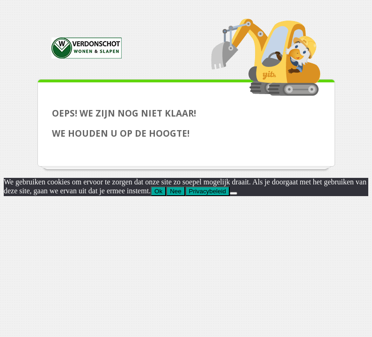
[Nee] (233, 193)
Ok (158, 191)
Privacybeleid (207, 191)
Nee (175, 191)
